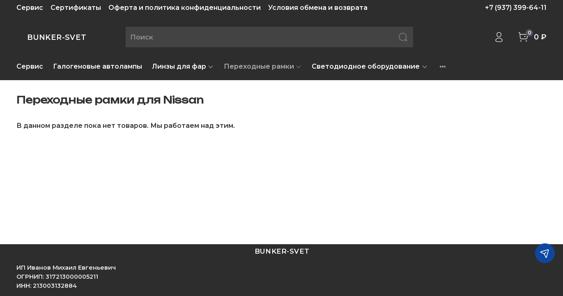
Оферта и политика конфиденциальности (184, 8)
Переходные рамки (263, 66)
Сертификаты (76, 8)
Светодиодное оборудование (369, 66)
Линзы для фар (183, 66)
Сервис (29, 8)
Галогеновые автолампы (97, 66)
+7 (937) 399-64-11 (516, 8)
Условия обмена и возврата (318, 8)
